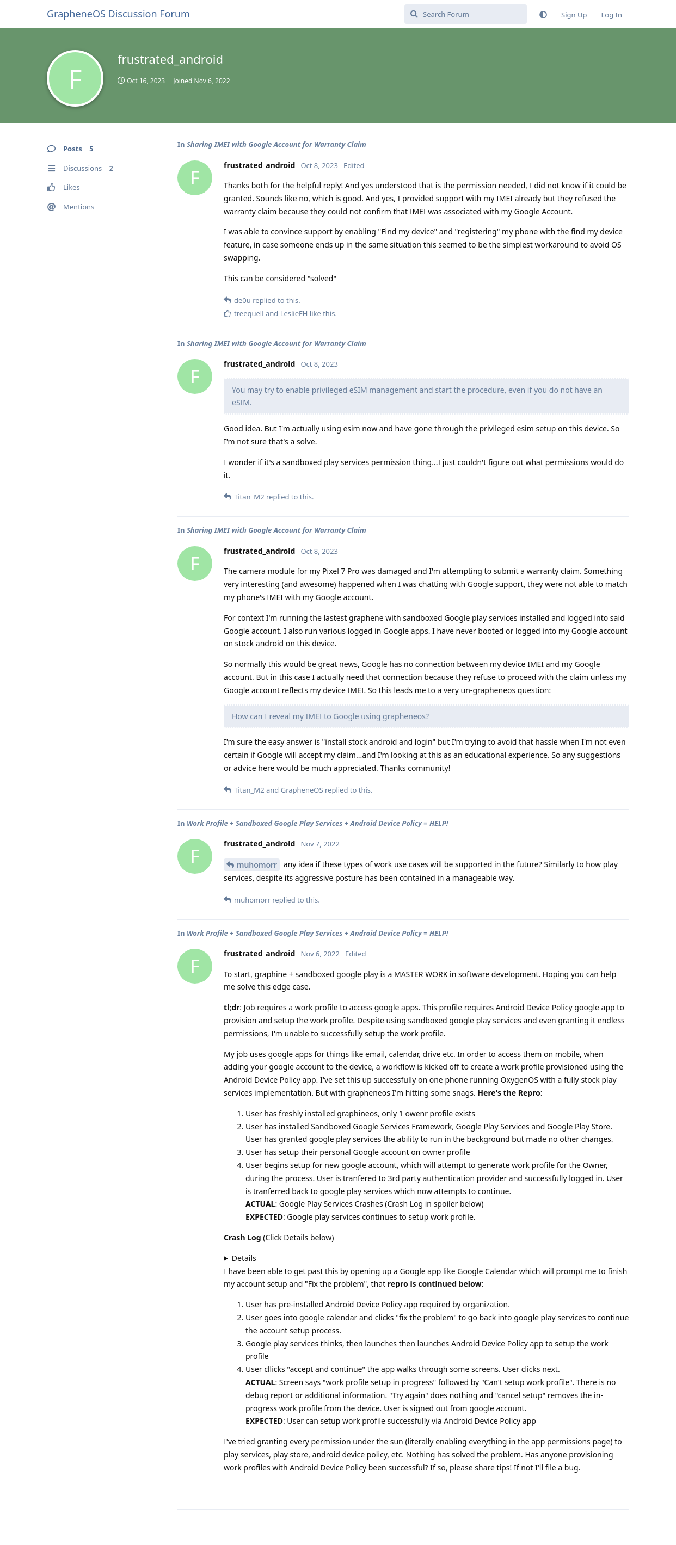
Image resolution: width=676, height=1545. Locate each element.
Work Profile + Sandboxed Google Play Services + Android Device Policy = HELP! (317, 823)
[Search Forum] (465, 14)
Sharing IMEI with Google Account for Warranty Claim (276, 144)
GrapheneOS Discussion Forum (118, 13)
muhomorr (257, 865)
